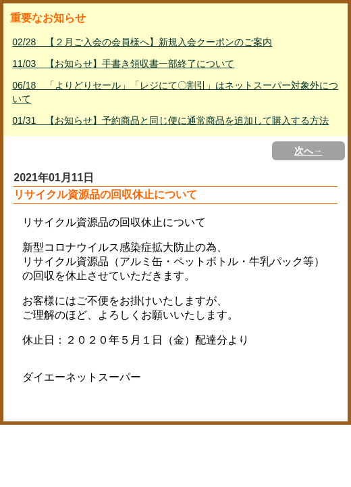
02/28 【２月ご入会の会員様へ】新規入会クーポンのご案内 (142, 42)
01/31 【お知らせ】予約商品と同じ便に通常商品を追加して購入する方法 (170, 120)
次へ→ (308, 150)
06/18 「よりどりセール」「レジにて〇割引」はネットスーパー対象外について (175, 92)
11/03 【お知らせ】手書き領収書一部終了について (123, 63)
